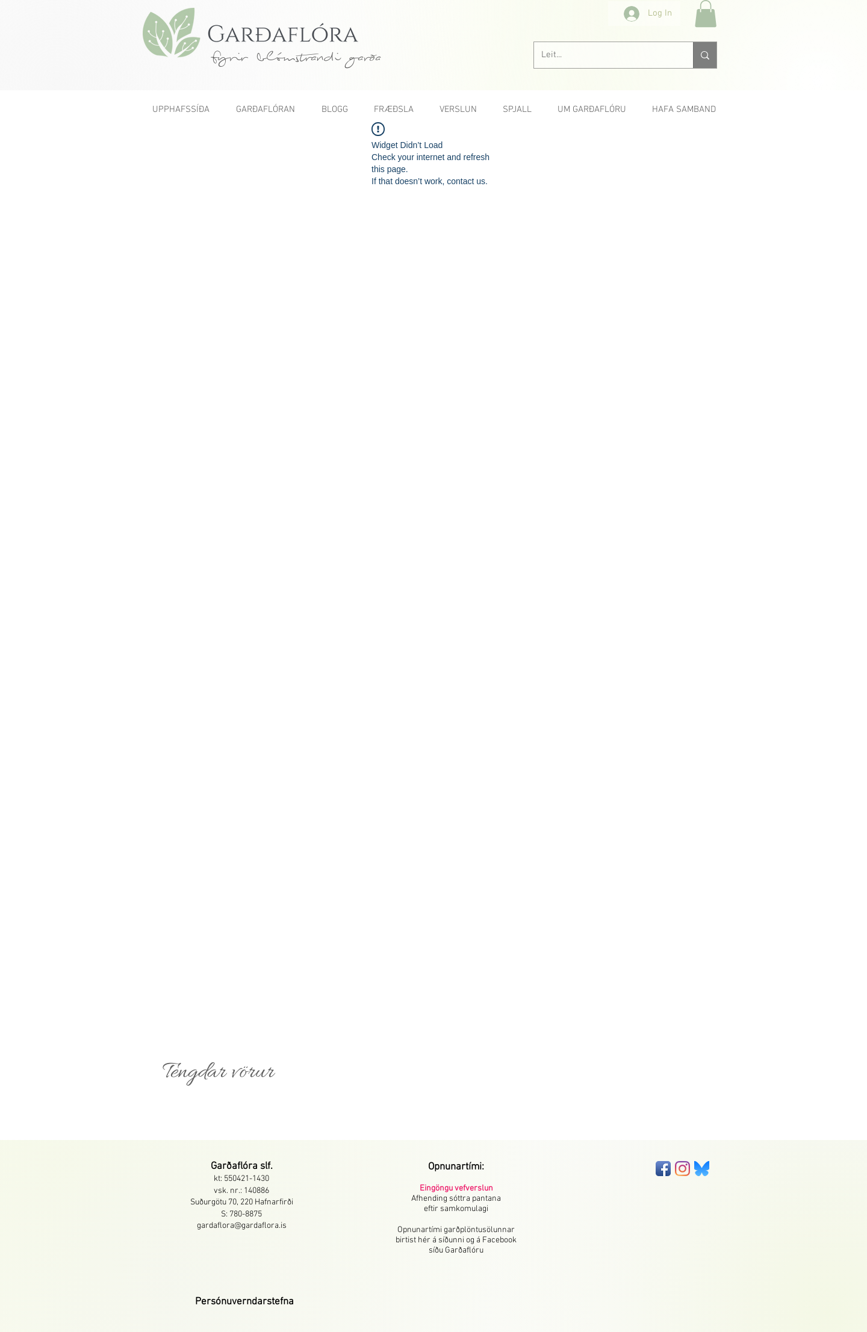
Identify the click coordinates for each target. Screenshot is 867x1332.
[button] (705, 13)
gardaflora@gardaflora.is (242, 1226)
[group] (433, 1116)
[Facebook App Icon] (663, 1168)
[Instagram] (682, 1168)
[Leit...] (604, 55)
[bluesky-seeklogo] (701, 1168)
